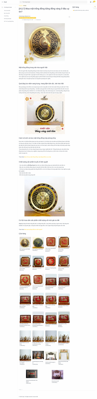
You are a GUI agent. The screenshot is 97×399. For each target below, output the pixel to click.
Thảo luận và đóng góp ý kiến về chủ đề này (27, 17)
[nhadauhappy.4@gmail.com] (24, 16)
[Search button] (20, 2)
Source (34, 396)
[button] (91, 2)
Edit (37, 396)
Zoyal (5, 2)
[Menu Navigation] (2, 2)
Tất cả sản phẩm (7, 10)
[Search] (53, 2)
